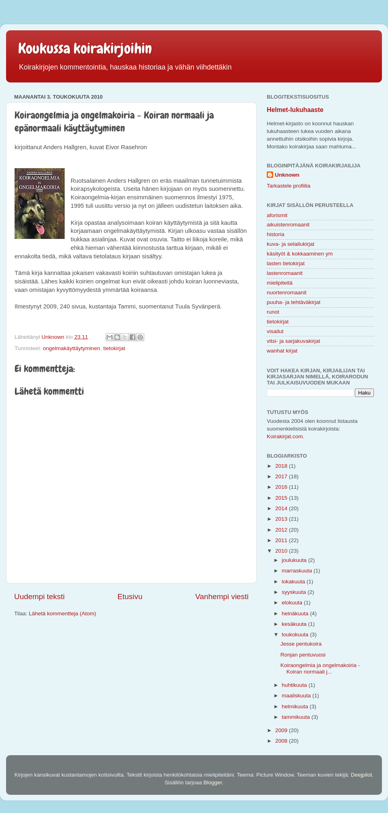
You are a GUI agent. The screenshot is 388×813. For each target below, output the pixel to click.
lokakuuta (294, 582)
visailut (275, 331)
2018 (282, 466)
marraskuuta (298, 571)
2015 (282, 498)
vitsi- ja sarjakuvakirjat (293, 341)
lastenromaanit (285, 273)
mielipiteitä (280, 283)
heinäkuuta (296, 613)
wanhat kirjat (282, 351)
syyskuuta (295, 592)
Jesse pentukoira (301, 644)
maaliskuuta (297, 696)
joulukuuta (295, 560)
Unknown (287, 175)
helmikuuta (296, 706)
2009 (282, 730)
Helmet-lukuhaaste (295, 109)
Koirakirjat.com (285, 436)
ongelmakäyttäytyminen (71, 348)
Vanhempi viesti (222, 596)
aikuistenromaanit (288, 225)
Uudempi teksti (39, 596)
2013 (282, 519)
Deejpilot (361, 775)
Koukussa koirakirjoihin (85, 48)
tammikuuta (297, 717)
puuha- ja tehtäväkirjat (294, 302)
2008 (282, 741)
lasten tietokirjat (286, 263)
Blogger (212, 782)
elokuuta (293, 603)
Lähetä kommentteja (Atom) (62, 613)
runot (273, 312)
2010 (282, 551)
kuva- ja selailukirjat (290, 244)
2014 (282, 508)
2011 (282, 540)
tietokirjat (114, 348)
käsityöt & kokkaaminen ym (300, 254)
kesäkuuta (295, 624)
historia (276, 234)
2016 (282, 487)
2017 (282, 476)
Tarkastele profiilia (288, 186)
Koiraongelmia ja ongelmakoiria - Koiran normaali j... (320, 668)
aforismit (277, 215)
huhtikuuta (295, 685)
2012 (282, 530)
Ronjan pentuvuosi (303, 655)
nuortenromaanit (286, 292)
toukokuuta (296, 634)
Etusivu (130, 596)
